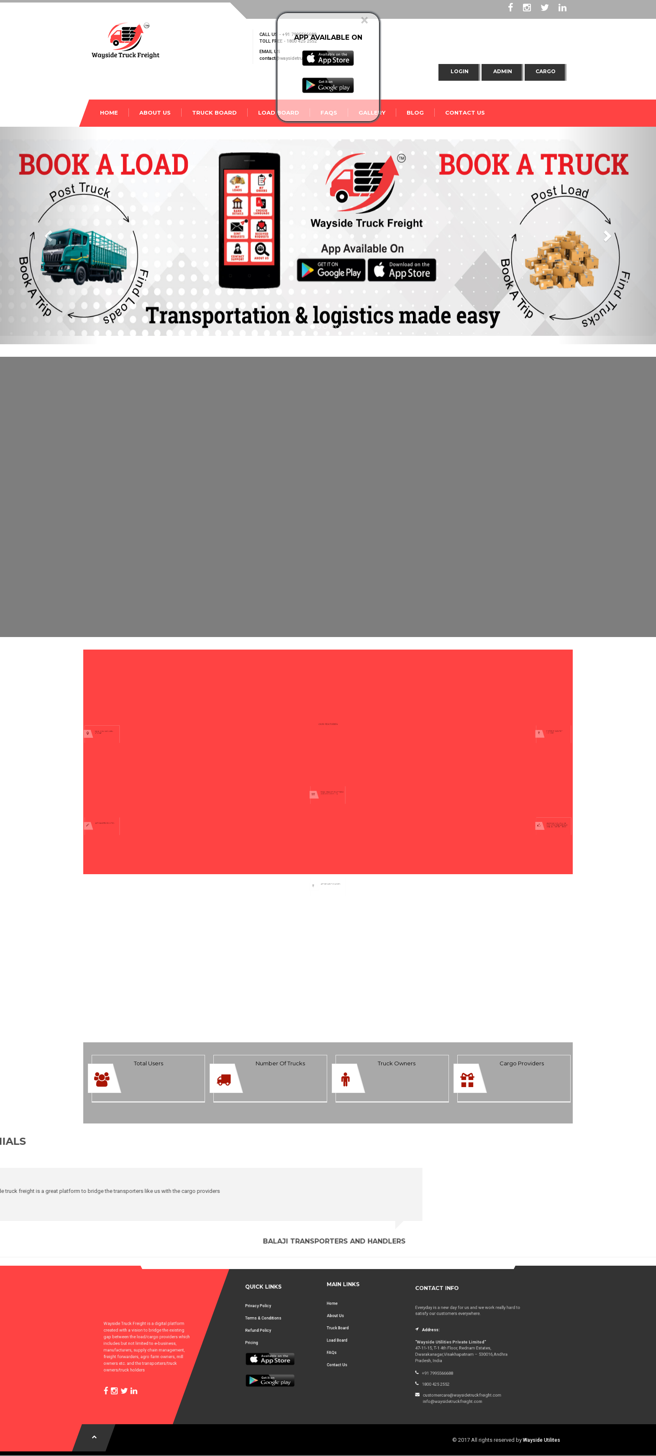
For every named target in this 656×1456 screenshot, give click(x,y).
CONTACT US (465, 112)
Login (460, 71)
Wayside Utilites (541, 1440)
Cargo (546, 71)
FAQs (328, 112)
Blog (415, 112)
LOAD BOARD (278, 112)
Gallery (372, 112)
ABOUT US (155, 112)
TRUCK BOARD (214, 112)
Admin (502, 71)
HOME (109, 112)
